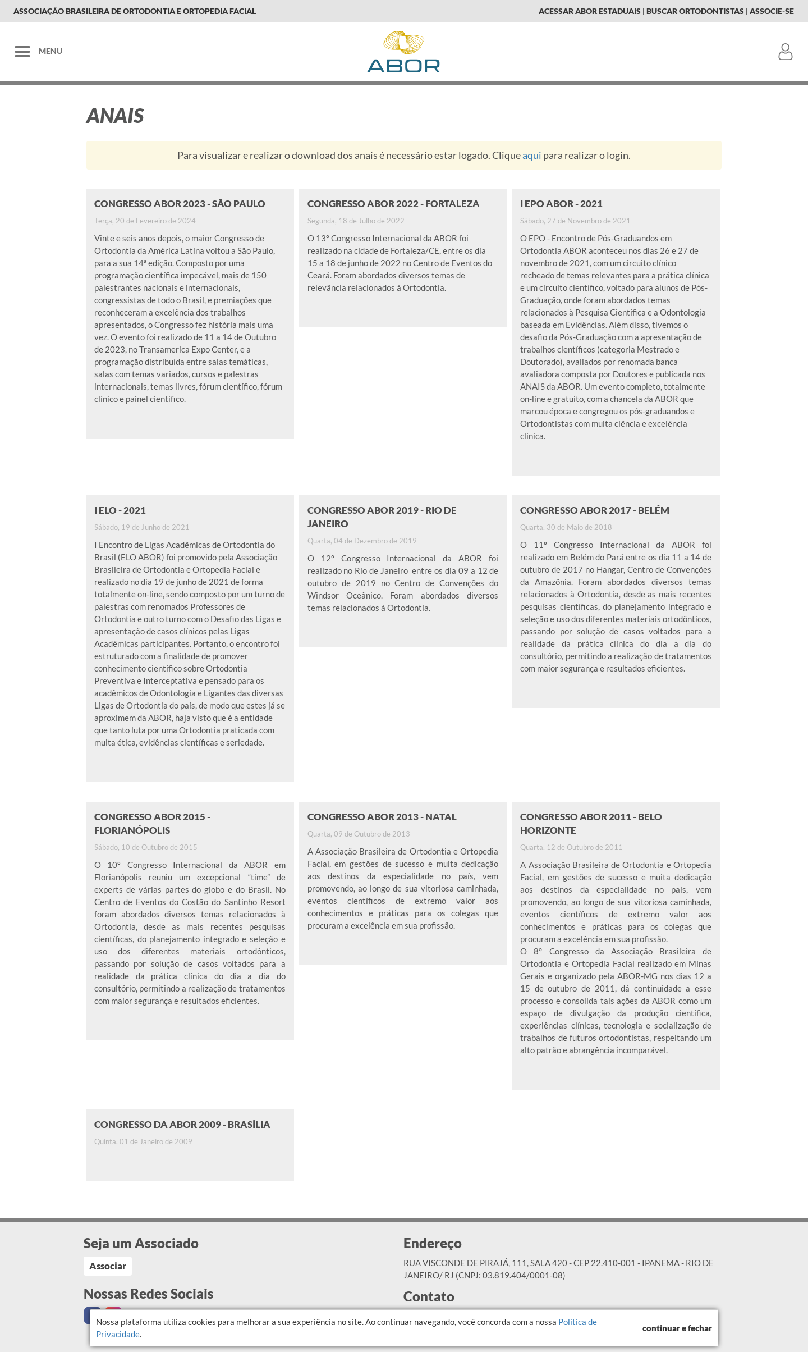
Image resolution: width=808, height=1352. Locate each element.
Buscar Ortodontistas (695, 11)
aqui (531, 155)
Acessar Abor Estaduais (590, 11)
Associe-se (772, 11)
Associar (107, 1266)
